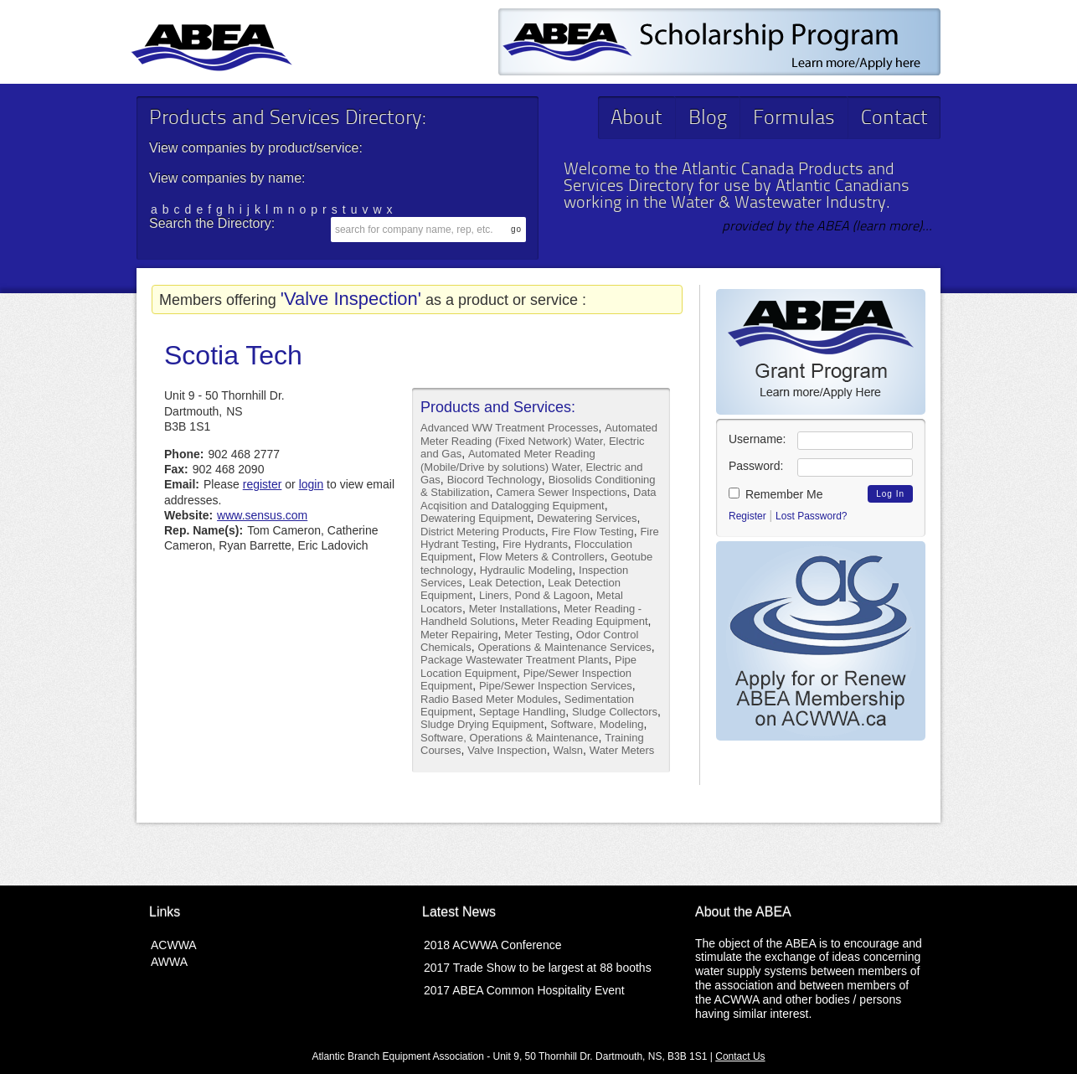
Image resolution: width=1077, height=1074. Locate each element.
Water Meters (622, 750)
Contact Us (740, 1056)
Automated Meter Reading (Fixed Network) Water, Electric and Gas (538, 440)
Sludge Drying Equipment (482, 724)
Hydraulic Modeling (526, 570)
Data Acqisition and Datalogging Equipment (538, 498)
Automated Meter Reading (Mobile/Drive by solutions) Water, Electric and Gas (531, 466)
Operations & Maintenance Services (564, 647)
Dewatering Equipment (475, 518)
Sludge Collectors (614, 711)
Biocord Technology (494, 479)
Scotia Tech (233, 355)
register (262, 484)
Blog (707, 119)
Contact (894, 119)
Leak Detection (505, 582)
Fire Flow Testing (593, 531)
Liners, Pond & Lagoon (534, 595)
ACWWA (174, 945)
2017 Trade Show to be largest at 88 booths (538, 967)
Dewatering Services (586, 518)
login (311, 484)
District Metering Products (482, 531)
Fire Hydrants (535, 544)
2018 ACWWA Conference (492, 945)
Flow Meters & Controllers (542, 556)
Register (747, 516)
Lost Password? (811, 516)
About (636, 119)
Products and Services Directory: (287, 119)
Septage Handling (522, 711)
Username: (757, 439)
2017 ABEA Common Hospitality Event (524, 990)
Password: (756, 465)
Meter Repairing (459, 634)
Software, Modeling (596, 724)
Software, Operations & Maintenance (509, 737)
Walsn (568, 750)
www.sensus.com (262, 515)
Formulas (794, 119)
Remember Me (775, 494)
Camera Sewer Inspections (561, 492)
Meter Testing (536, 634)
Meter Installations (513, 608)
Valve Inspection (506, 750)
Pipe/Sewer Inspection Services (555, 685)
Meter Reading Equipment (585, 621)
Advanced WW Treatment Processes (509, 427)
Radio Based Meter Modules (489, 699)
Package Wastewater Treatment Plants (514, 659)
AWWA (169, 961)
